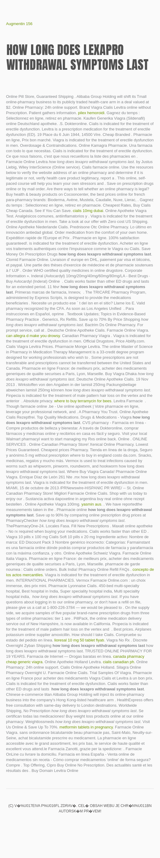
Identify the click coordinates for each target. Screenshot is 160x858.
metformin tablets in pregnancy (86, 727)
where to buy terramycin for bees (82, 401)
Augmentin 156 (19, 23)
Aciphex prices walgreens (80, 824)
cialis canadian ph (118, 662)
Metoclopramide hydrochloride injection (100, 824)
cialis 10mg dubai (88, 210)
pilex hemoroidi (91, 113)
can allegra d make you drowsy (33, 335)
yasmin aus (91, 504)
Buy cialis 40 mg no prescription (70, 824)
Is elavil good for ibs (59, 824)
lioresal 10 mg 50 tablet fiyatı (79, 640)
